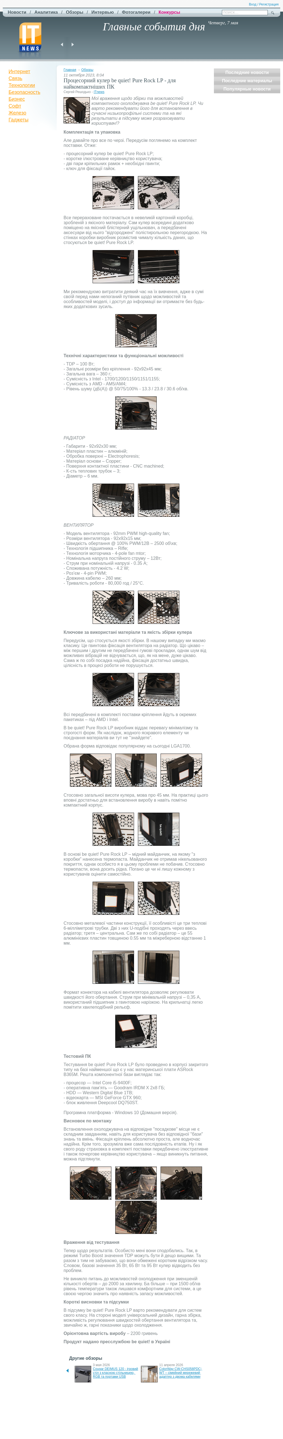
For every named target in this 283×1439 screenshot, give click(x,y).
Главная (70, 70)
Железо (17, 113)
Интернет (19, 71)
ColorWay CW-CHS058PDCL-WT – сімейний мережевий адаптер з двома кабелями (181, 1373)
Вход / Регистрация (264, 4)
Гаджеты (18, 120)
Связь (15, 78)
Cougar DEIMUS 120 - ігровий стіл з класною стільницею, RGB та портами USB (116, 1373)
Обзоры (87, 70)
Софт (15, 106)
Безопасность (24, 92)
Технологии (22, 85)
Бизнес (17, 99)
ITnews (99, 92)
